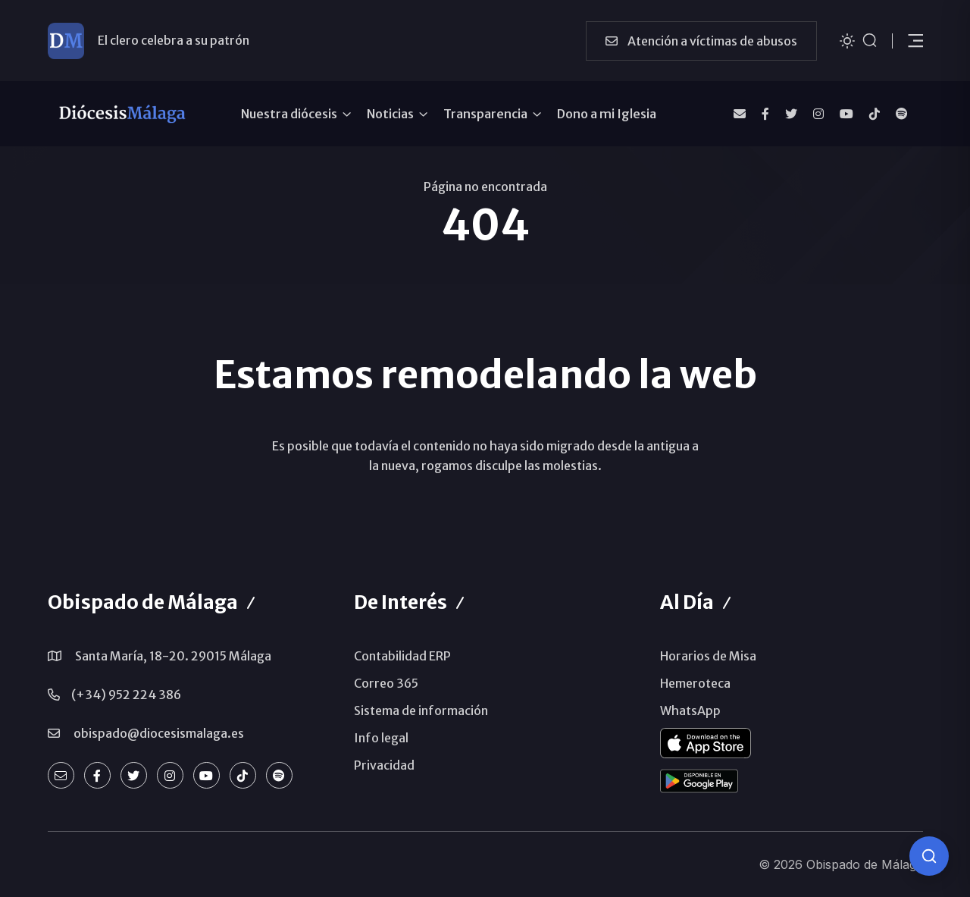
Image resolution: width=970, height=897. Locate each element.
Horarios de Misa (708, 655)
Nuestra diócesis (289, 113)
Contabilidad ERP (402, 655)
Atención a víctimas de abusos (701, 41)
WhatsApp (690, 710)
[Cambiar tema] (847, 39)
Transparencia (485, 113)
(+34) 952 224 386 (126, 694)
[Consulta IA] (929, 856)
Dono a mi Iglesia (606, 113)
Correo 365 (386, 683)
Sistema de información (421, 710)
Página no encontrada (485, 186)
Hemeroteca (695, 683)
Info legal (381, 737)
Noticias (390, 113)
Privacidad (384, 765)
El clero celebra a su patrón (173, 40)
